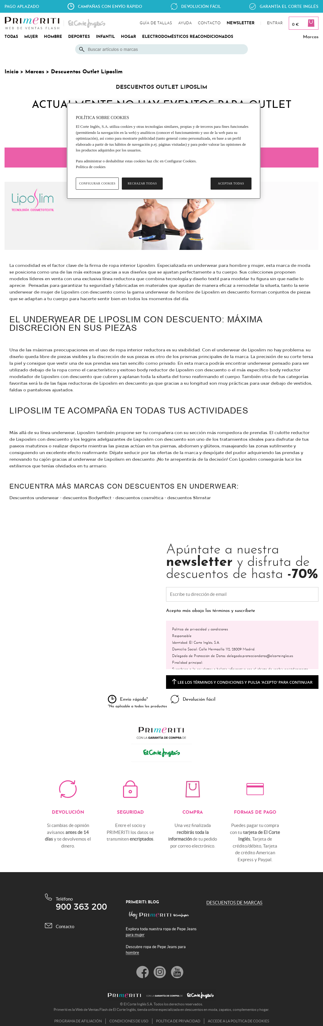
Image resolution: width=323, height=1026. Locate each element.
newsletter (241, 23)
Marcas (310, 37)
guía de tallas (156, 23)
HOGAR (128, 37)
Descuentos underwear (34, 497)
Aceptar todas (231, 183)
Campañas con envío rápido (110, 6)
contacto (209, 23)
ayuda (185, 23)
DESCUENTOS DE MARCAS (234, 902)
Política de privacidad (178, 1021)
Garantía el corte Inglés (289, 6)
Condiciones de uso (128, 1021)
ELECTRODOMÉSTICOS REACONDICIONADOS (187, 37)
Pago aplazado (22, 6)
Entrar (275, 23)
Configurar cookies (97, 183)
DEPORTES (79, 37)
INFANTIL (105, 37)
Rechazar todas (142, 183)
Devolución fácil (201, 6)
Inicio (11, 72)
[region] (164, 151)
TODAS (11, 37)
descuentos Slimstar (189, 497)
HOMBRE (53, 37)
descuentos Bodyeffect (87, 497)
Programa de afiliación (78, 1021)
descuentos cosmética (139, 497)
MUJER (31, 37)
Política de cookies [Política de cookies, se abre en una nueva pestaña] (90, 166)
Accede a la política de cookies (238, 1021)
